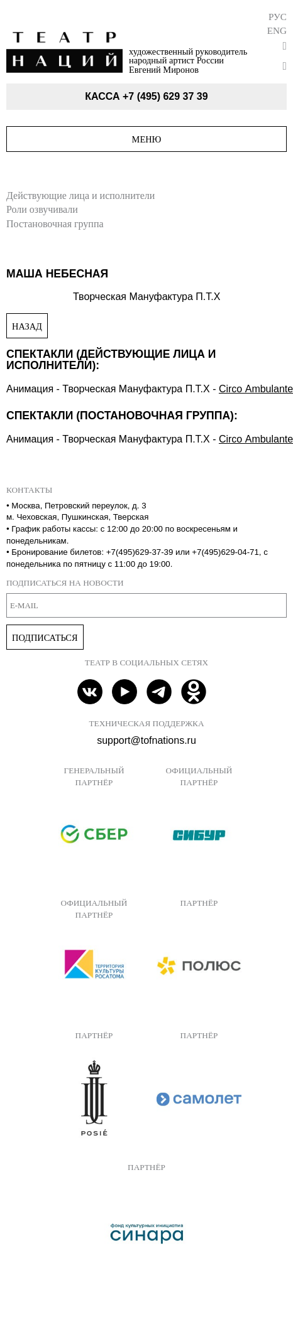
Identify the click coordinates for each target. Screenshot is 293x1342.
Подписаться (45, 638)
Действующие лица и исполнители (80, 195)
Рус (277, 16)
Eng (277, 30)
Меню (147, 139)
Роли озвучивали (42, 209)
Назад (27, 326)
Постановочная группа (55, 223)
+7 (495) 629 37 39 (165, 96)
